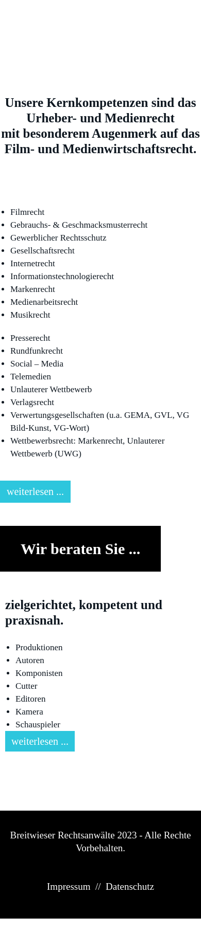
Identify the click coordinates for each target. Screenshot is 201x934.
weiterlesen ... (35, 491)
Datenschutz (130, 886)
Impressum (68, 886)
